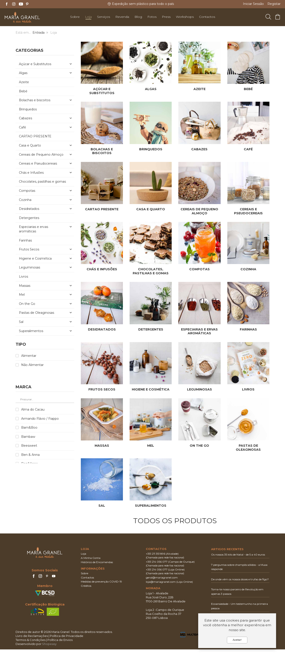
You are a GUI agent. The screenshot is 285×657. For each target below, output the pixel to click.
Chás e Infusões (102, 269)
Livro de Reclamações (32, 643)
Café (248, 149)
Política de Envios (60, 647)
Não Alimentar (32, 365)
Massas (102, 449)
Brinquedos (150, 149)
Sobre (84, 581)
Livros (248, 389)
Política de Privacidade (66, 643)
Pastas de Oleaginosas (248, 451)
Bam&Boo (29, 428)
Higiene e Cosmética (150, 389)
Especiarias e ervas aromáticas (199, 331)
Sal (101, 510)
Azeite (199, 89)
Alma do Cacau (33, 409)
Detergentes (150, 329)
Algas (151, 89)
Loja (83, 561)
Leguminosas (199, 389)
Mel (150, 449)
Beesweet (29, 446)
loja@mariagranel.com (161, 589)
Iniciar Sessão (253, 4)
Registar (274, 4)
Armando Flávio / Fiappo (40, 419)
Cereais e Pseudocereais (248, 211)
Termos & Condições (30, 647)
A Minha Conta (90, 565)
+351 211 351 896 (155, 561)
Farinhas (248, 329)
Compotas (199, 269)
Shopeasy (49, 651)
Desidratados (102, 329)
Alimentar (28, 356)
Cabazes (199, 149)
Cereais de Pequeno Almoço (199, 211)
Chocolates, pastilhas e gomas (151, 271)
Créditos (86, 593)
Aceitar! (237, 639)
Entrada (39, 33)
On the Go (199, 449)
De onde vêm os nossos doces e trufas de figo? (240, 587)
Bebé (248, 89)
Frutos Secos (101, 389)
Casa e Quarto (150, 209)
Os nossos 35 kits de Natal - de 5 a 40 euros (238, 562)
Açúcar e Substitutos (101, 91)
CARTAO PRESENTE (101, 209)
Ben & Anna (30, 455)
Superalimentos (150, 510)
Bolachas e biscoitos (102, 151)
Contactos (87, 585)
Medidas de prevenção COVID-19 (101, 589)
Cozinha (248, 269)
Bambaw (28, 437)
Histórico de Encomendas (97, 569)
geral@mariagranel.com (162, 585)
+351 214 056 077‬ (156, 569)
